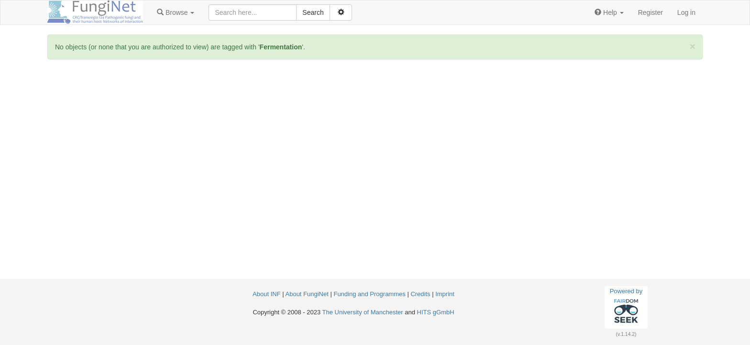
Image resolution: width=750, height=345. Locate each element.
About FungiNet (307, 294)
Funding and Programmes (369, 294)
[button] (175, 12)
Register (650, 12)
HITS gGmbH (435, 312)
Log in (686, 12)
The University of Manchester (362, 312)
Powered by (626, 307)
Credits (420, 294)
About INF (267, 294)
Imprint (444, 294)
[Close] (692, 46)
